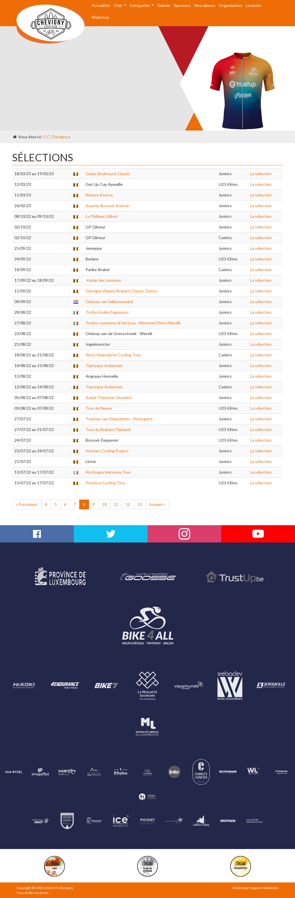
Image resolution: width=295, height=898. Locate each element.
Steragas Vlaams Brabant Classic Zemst (121, 290)
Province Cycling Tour (105, 482)
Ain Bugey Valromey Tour (108, 472)
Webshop (100, 17)
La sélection (261, 173)
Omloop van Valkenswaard (109, 301)
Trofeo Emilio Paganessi (107, 312)
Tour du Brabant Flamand (108, 429)
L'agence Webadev (264, 888)
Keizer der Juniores (103, 280)
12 (128, 504)
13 (139, 504)
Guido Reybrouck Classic (108, 173)
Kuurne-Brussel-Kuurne (107, 205)
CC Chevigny (56, 136)
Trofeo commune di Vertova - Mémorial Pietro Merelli (133, 322)
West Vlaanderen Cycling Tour (113, 354)
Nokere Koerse (99, 194)
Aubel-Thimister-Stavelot (109, 397)
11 (116, 504)
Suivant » (157, 504)
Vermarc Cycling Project (107, 450)
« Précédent (27, 504)
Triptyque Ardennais (104, 365)
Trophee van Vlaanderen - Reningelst (119, 418)
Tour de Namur (99, 408)
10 (104, 504)
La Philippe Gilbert (102, 216)
